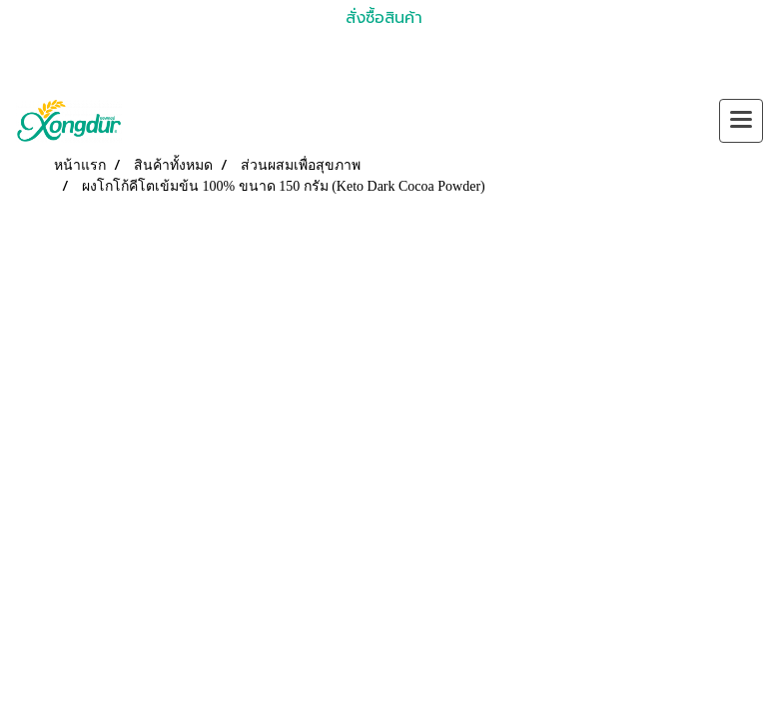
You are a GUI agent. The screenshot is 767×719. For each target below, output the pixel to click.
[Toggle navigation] (741, 121)
